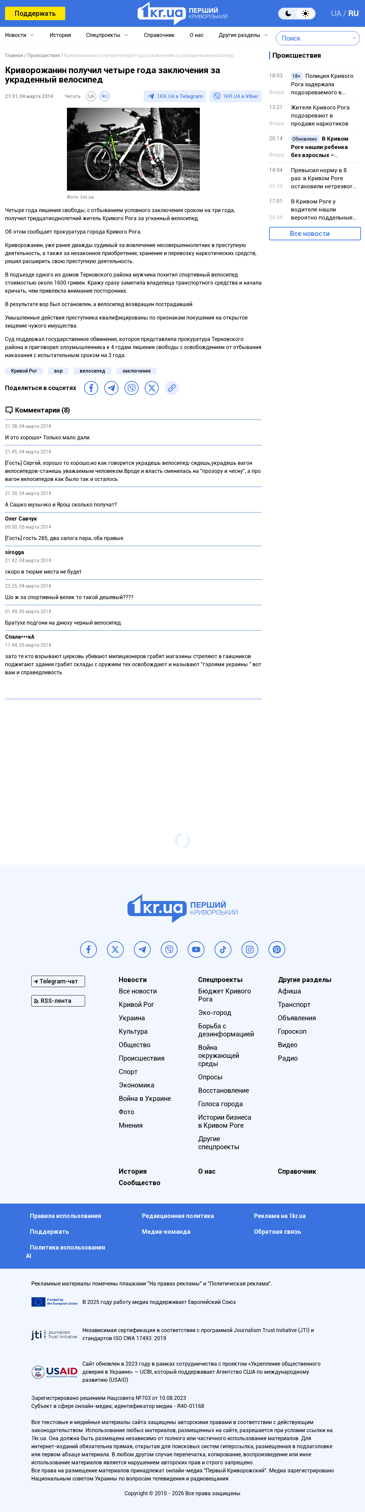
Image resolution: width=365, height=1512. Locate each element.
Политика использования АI (65, 1251)
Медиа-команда (166, 1231)
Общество (134, 1045)
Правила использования (65, 1215)
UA (336, 13)
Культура (133, 1031)
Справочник (159, 35)
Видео (287, 1045)
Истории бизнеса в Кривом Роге (224, 1121)
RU (353, 13)
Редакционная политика (178, 1215)
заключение (136, 371)
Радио (288, 1058)
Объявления (297, 1018)
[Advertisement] (133, 753)
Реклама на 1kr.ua (280, 1215)
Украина (132, 1018)
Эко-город (214, 1013)
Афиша (289, 991)
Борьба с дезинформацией (226, 1030)
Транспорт (294, 1005)
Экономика (136, 1085)
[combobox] (313, 38)
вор (58, 371)
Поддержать (35, 13)
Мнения (131, 1125)
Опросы (210, 1077)
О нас (197, 35)
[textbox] (313, 38)
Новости (15, 35)
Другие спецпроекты (219, 1143)
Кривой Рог (24, 371)
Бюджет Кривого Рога (224, 995)
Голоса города (220, 1104)
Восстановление (223, 1090)
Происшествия (142, 1058)
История (60, 35)
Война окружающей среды (218, 1055)
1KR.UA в (180, 96)
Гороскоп (292, 1031)
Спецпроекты (103, 35)
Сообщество (139, 1183)
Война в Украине (145, 1098)
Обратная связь (277, 1231)
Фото (126, 1112)
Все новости (310, 234)
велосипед (92, 371)
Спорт (128, 1072)
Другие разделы (239, 35)
